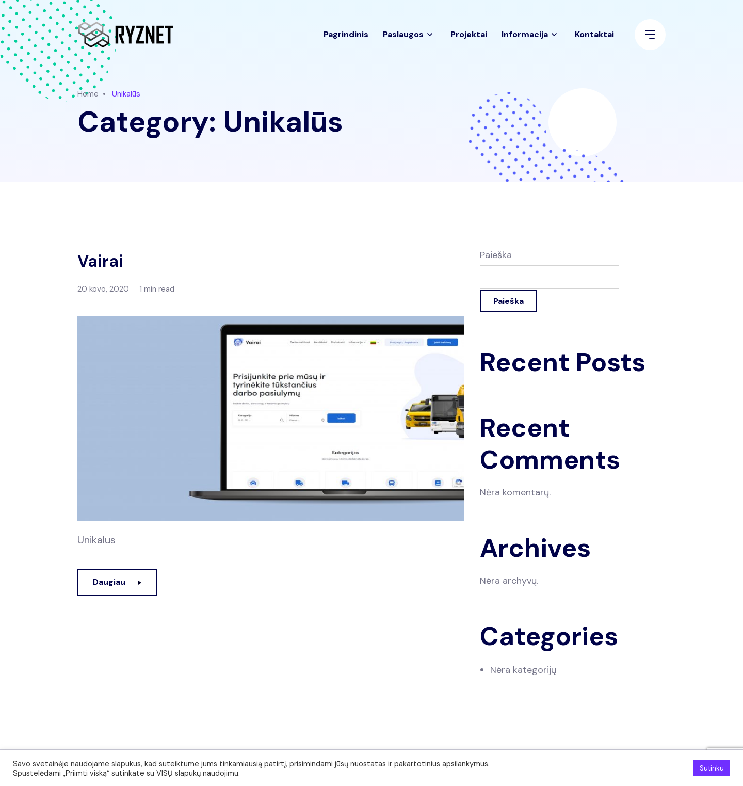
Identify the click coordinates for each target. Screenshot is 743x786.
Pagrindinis (346, 38)
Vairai (102, 260)
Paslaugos (403, 38)
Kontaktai (594, 38)
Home (88, 94)
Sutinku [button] (712, 768)
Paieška (496, 255)
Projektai (468, 38)
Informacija (525, 38)
